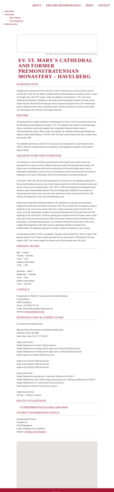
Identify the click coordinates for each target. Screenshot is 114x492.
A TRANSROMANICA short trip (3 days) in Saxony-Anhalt (44, 407)
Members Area (11, 24)
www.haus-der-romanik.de (35, 432)
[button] (57, 463)
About (37, 5)
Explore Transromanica (64, 5)
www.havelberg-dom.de (34, 312)
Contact (104, 5)
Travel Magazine (16, 21)
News (90, 5)
